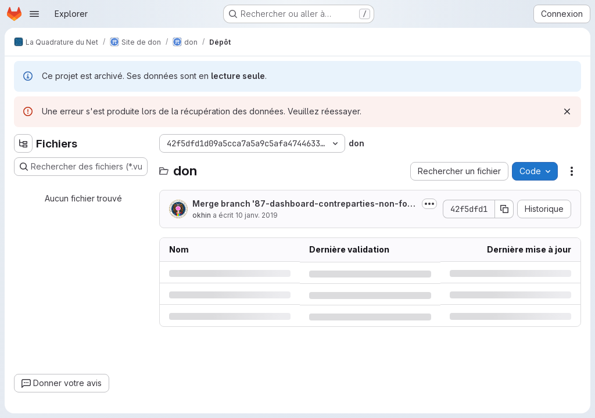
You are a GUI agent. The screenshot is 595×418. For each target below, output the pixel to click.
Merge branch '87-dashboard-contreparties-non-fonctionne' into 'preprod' (302, 204)
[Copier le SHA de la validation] (504, 209)
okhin (201, 215)
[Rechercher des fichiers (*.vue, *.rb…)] (81, 166)
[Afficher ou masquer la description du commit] (429, 204)
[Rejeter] (567, 111)
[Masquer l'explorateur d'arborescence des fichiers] (23, 143)
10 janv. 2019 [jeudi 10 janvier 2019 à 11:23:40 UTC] (256, 215)
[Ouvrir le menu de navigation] (34, 14)
